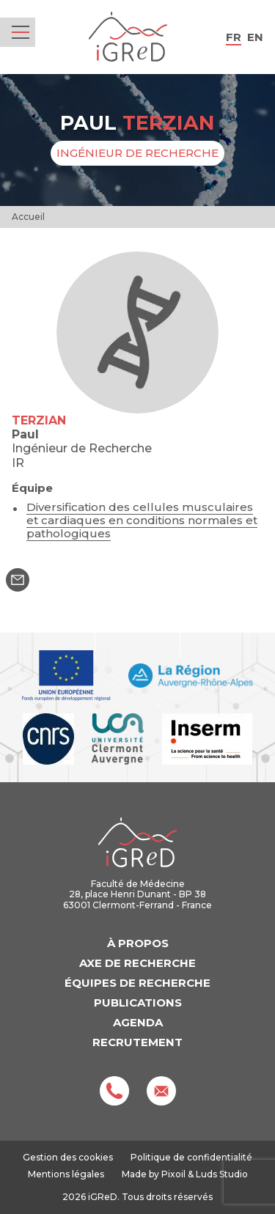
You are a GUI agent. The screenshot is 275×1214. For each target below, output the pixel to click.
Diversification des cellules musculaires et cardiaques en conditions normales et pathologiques (141, 520)
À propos (138, 943)
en (255, 37)
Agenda (138, 1022)
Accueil (28, 216)
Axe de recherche (137, 963)
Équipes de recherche (137, 983)
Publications (138, 1002)
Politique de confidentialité (191, 1157)
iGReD (128, 37)
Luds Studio (222, 1174)
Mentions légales (66, 1174)
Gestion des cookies (68, 1157)
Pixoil (173, 1174)
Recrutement (137, 1042)
